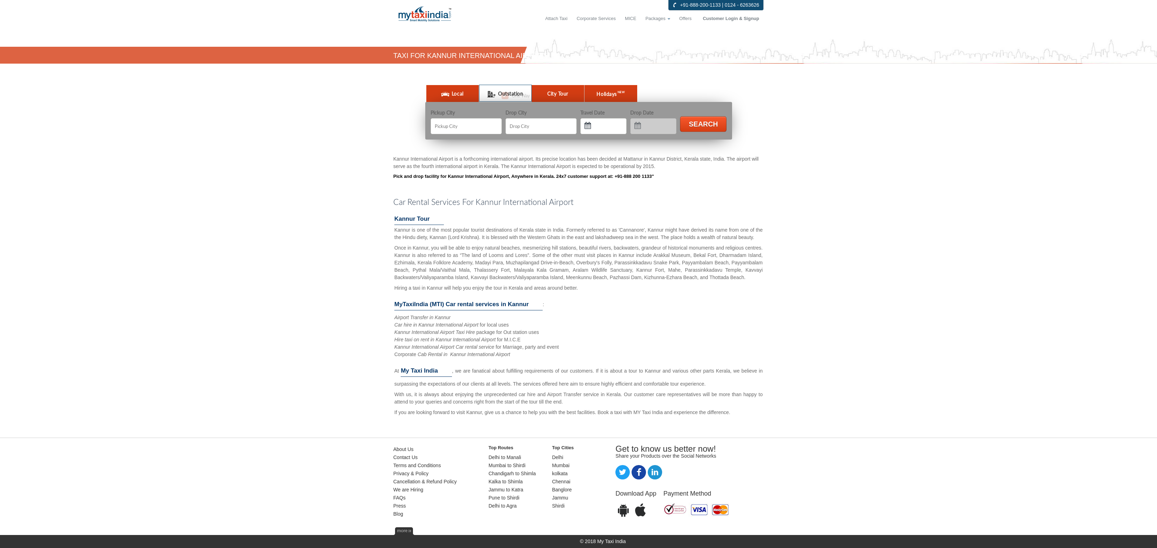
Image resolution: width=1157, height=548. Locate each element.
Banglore (562, 489)
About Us (403, 449)
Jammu (560, 498)
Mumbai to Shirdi (507, 465)
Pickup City (443, 113)
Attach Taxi (556, 18)
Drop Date (641, 113)
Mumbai (561, 465)
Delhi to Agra (503, 506)
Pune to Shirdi (504, 498)
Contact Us (405, 457)
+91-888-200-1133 (700, 5)
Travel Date (592, 113)
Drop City (515, 113)
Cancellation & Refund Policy (425, 481)
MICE (630, 18)
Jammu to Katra (506, 489)
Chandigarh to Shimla (512, 473)
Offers (685, 18)
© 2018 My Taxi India (603, 541)
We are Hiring (408, 489)
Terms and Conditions (417, 465)
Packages (655, 18)
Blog (398, 514)
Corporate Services (596, 18)
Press (399, 506)
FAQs (399, 498)
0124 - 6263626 (742, 5)
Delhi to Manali (505, 457)
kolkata (560, 473)
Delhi (557, 457)
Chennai (561, 481)
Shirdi (558, 506)
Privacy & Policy (410, 473)
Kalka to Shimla (506, 481)
